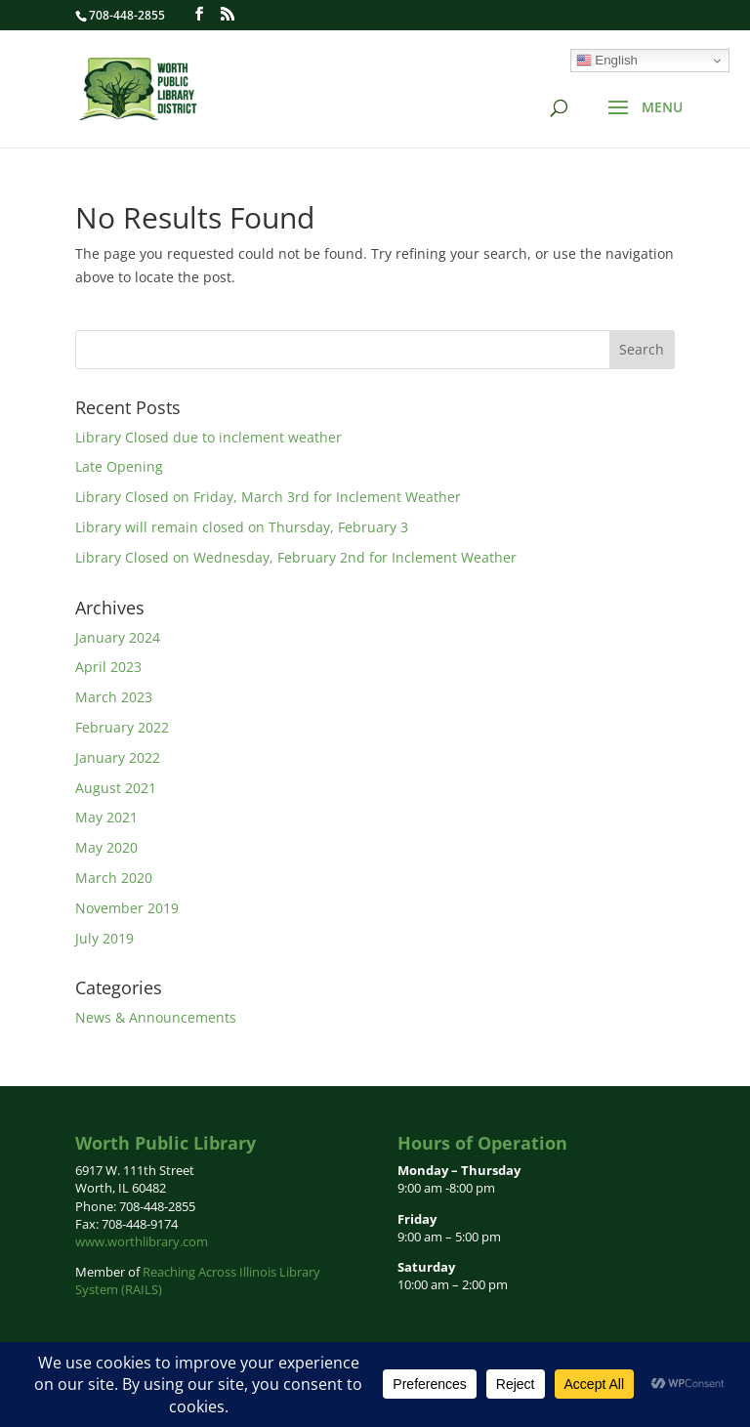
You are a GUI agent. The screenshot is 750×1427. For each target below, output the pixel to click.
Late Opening (119, 466)
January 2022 (117, 757)
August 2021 (115, 787)
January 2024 (117, 637)
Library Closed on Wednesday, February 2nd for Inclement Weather (296, 557)
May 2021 (106, 817)
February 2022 (122, 727)
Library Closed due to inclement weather (208, 437)
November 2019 (127, 908)
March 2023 (113, 697)
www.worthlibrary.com (141, 1241)
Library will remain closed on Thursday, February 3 (241, 527)
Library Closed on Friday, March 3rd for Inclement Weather (268, 496)
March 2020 (113, 877)
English (607, 60)
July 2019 (104, 938)
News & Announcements (155, 1017)
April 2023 (108, 666)
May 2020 (106, 847)
